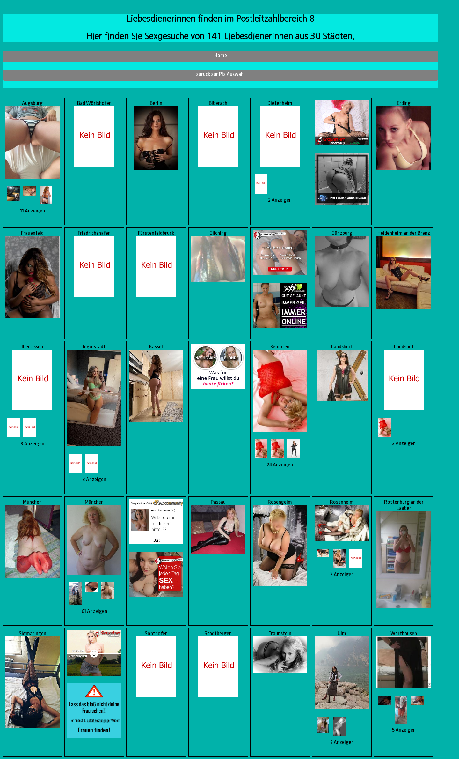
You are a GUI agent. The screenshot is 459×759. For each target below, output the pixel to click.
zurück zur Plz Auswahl (220, 74)
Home (220, 55)
